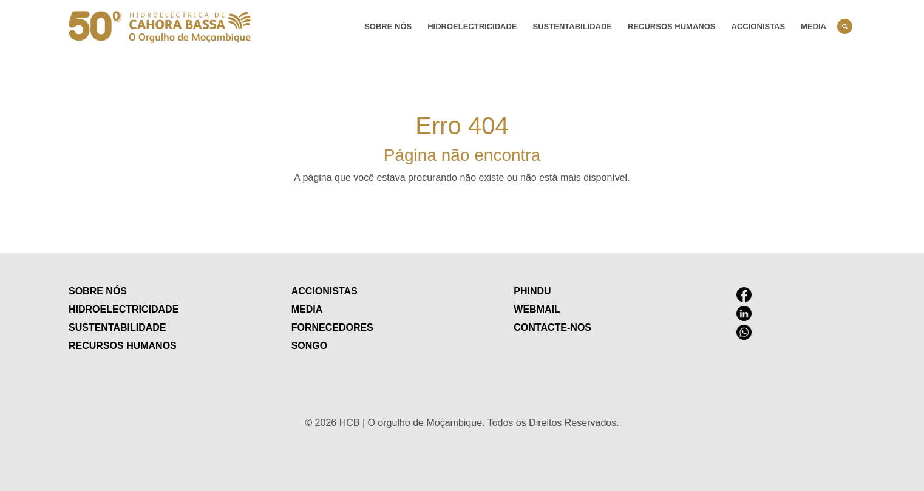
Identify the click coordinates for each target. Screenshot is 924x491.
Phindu (532, 291)
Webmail (537, 309)
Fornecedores (332, 327)
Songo (309, 345)
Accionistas (759, 26)
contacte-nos (552, 327)
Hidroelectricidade (472, 26)
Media (813, 26)
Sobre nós (388, 26)
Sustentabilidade (572, 26)
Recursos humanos (671, 26)
